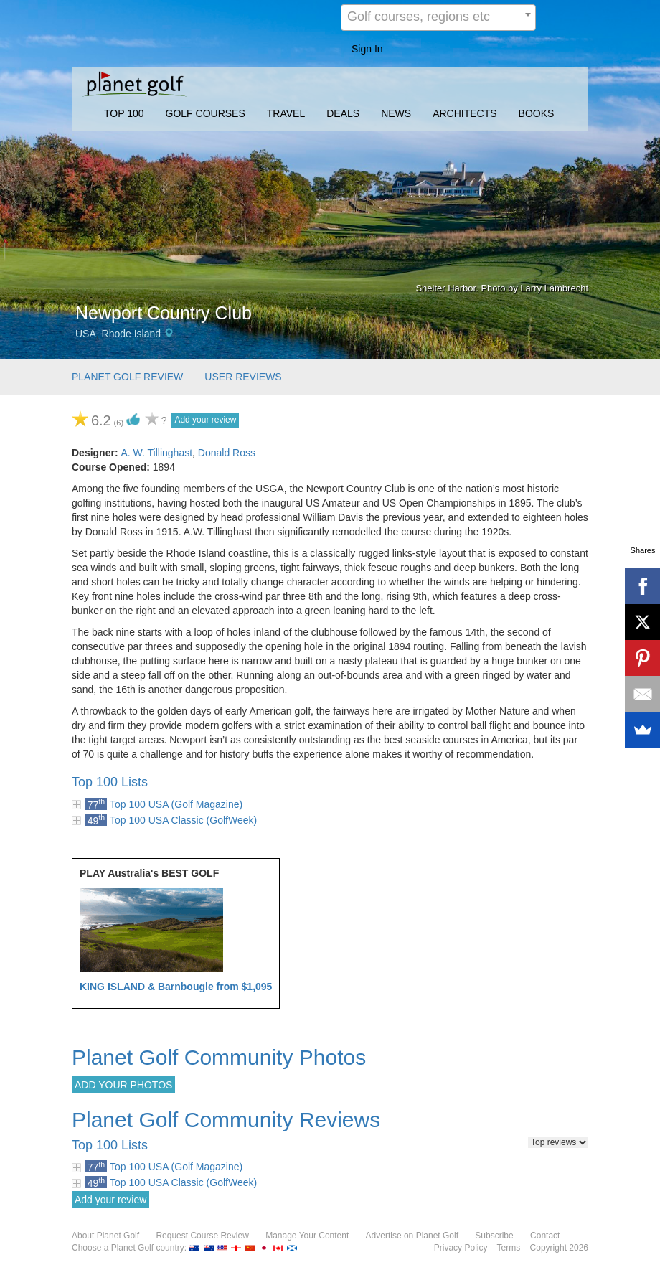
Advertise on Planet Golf (412, 1235)
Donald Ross (226, 452)
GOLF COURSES (205, 113)
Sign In (367, 49)
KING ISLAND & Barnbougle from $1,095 (176, 986)
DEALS (342, 113)
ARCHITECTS (464, 113)
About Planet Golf (105, 1235)
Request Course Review (202, 1235)
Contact (545, 1235)
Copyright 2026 (559, 1248)
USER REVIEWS (242, 376)
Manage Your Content (307, 1235)
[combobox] (438, 17)
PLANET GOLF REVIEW (127, 376)
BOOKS (537, 113)
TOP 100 (124, 113)
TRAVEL (286, 113)
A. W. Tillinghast (156, 452)
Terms (509, 1248)
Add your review (205, 420)
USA (85, 333)
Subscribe (494, 1235)
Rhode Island (131, 333)
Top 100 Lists (110, 782)
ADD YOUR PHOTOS (123, 1085)
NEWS (396, 113)
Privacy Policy (461, 1248)
